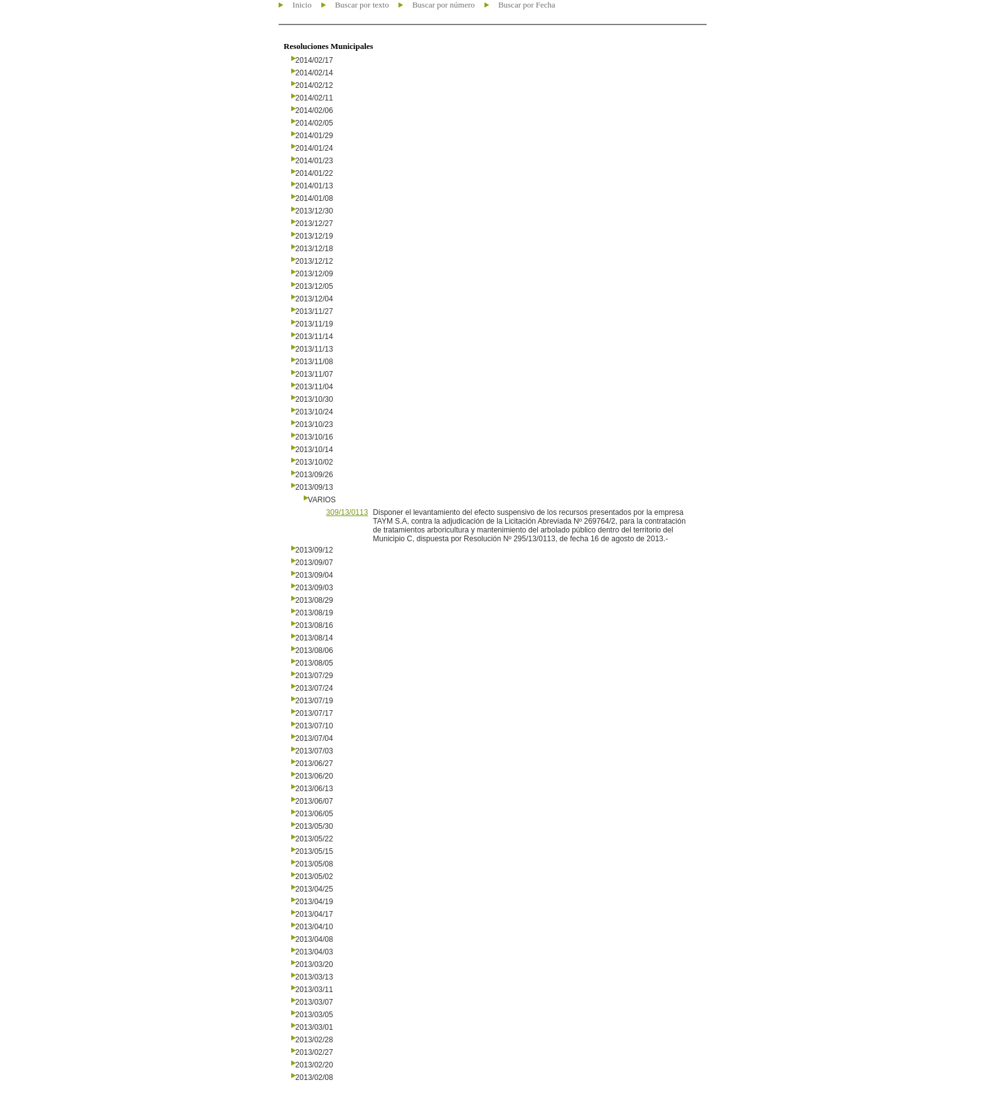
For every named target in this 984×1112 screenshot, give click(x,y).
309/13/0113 (347, 512)
